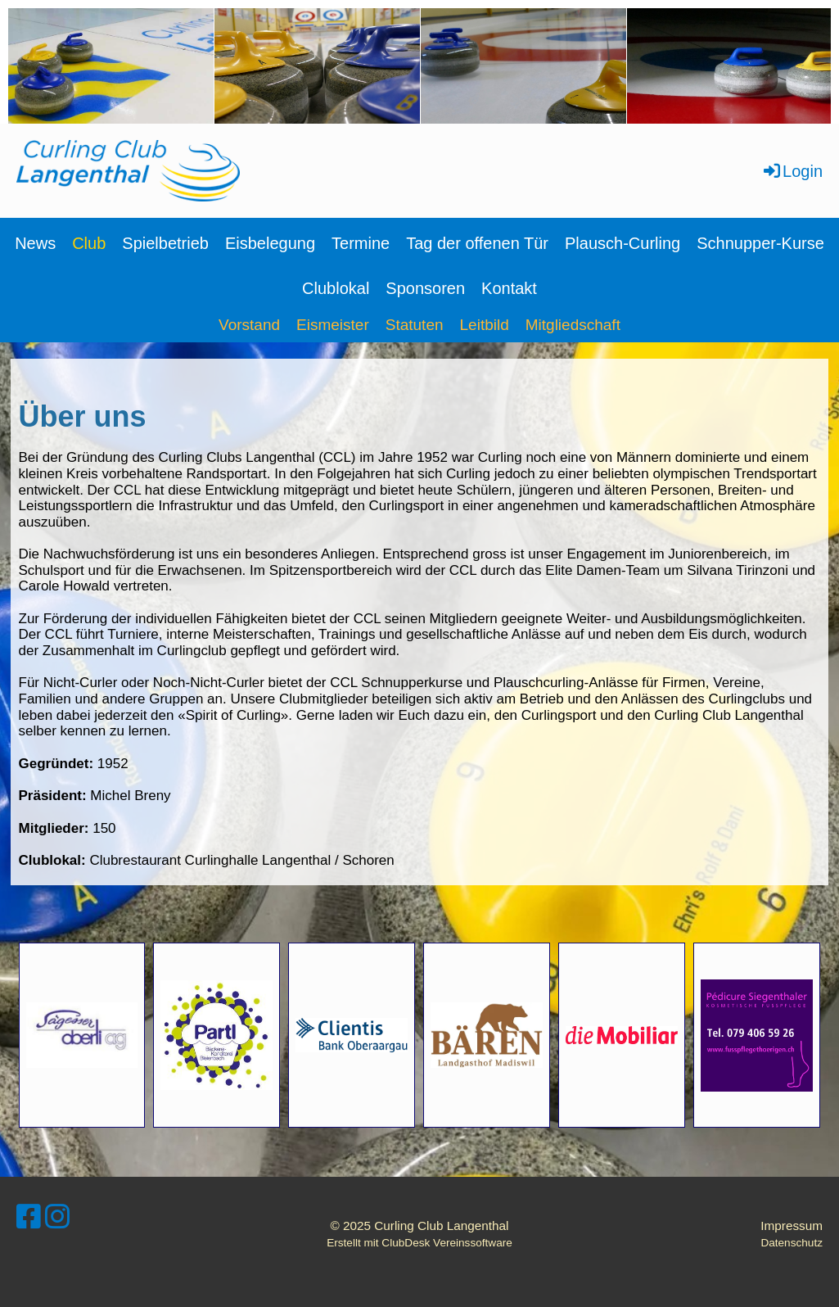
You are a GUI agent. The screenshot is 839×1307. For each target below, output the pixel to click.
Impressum (791, 1225)
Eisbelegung (270, 243)
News (35, 243)
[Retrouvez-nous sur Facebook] (28, 1216)
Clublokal (335, 288)
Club (89, 243)
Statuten (415, 324)
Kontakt (509, 288)
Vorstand (249, 324)
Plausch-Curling (622, 243)
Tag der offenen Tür (477, 243)
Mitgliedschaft (573, 324)
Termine (361, 243)
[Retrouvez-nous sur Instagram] (57, 1216)
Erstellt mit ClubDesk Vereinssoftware (419, 1243)
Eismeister (332, 324)
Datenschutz (791, 1243)
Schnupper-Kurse (760, 243)
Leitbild (484, 324)
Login (792, 171)
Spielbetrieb (165, 243)
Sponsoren (425, 288)
